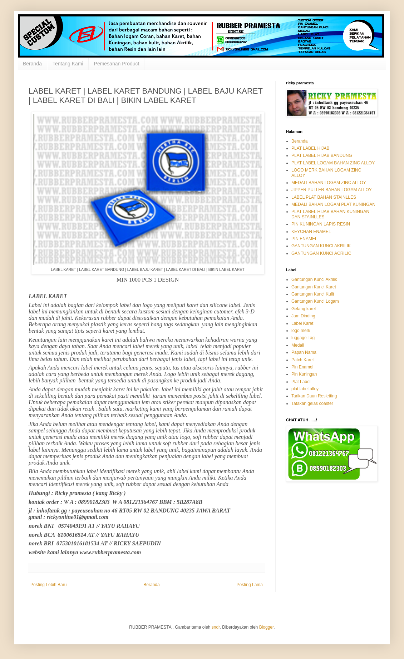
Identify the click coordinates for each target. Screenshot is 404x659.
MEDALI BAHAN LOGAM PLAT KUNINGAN (333, 204)
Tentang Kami (68, 63)
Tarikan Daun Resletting (314, 395)
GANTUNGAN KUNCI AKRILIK (321, 245)
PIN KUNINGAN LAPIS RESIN (320, 224)
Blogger (266, 627)
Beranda (32, 63)
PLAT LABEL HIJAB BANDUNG (321, 155)
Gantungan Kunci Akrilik (314, 279)
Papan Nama (303, 352)
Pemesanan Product (116, 63)
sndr (216, 627)
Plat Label (300, 381)
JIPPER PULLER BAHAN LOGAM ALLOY (331, 189)
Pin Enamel (302, 367)
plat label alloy (305, 388)
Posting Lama (250, 584)
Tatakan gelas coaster (312, 403)
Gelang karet (303, 308)
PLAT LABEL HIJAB (310, 148)
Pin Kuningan (304, 374)
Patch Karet (302, 359)
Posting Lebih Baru (48, 584)
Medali (297, 345)
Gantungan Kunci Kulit (312, 294)
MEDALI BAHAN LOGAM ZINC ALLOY (328, 182)
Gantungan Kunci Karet (313, 286)
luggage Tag (303, 337)
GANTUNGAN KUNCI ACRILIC (321, 253)
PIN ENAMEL (304, 238)
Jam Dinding (303, 315)
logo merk (300, 330)
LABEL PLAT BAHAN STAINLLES (323, 197)
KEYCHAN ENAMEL (311, 231)
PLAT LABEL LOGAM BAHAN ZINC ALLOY (333, 162)
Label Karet (302, 323)
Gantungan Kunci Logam (315, 301)
